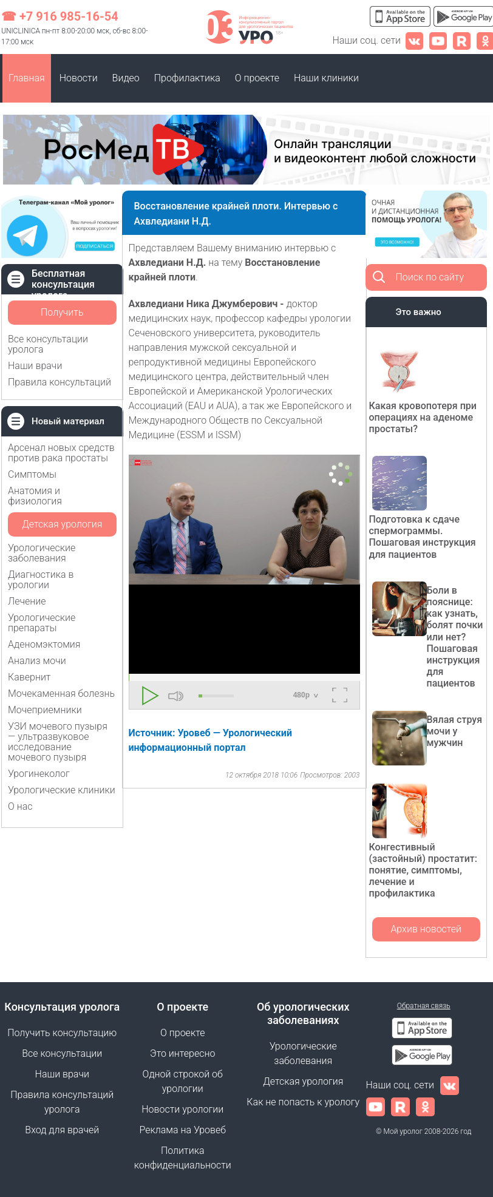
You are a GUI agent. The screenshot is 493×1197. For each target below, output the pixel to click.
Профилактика (187, 78)
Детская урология (62, 524)
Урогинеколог (39, 773)
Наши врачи (35, 366)
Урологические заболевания (41, 553)
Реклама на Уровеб (182, 1130)
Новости (78, 78)
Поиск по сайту (430, 277)
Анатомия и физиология (35, 496)
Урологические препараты (41, 622)
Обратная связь (423, 1006)
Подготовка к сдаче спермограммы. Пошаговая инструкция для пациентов (422, 537)
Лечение (27, 601)
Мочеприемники (45, 710)
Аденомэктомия (44, 644)
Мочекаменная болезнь (61, 693)
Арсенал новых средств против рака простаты (61, 453)
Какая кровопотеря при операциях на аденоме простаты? (423, 417)
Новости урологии (182, 1109)
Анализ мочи (37, 661)
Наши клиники (326, 78)
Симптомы (32, 474)
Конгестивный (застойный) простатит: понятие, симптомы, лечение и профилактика (423, 870)
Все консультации (62, 1053)
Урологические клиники (61, 790)
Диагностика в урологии (40, 579)
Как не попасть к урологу (302, 1102)
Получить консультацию (62, 316)
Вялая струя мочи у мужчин (455, 731)
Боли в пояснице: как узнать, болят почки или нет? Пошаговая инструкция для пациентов (455, 637)
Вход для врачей (62, 1130)
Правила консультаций (59, 382)
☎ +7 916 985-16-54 (59, 16)
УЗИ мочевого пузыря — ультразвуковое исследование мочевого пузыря (57, 741)
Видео (126, 78)
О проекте (257, 78)
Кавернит (29, 677)
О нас (20, 806)
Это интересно (182, 1053)
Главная (26, 78)
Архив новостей (425, 929)
